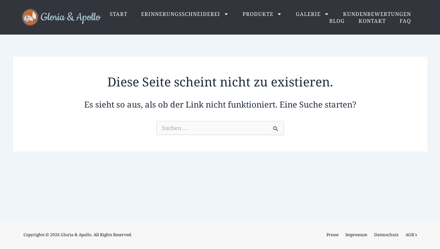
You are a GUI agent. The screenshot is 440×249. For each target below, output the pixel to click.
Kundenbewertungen (377, 13)
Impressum (356, 235)
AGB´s (411, 235)
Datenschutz (386, 235)
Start (118, 13)
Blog (337, 20)
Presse (332, 235)
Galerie (312, 13)
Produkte (262, 13)
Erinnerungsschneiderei (185, 13)
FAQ (405, 20)
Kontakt (372, 20)
